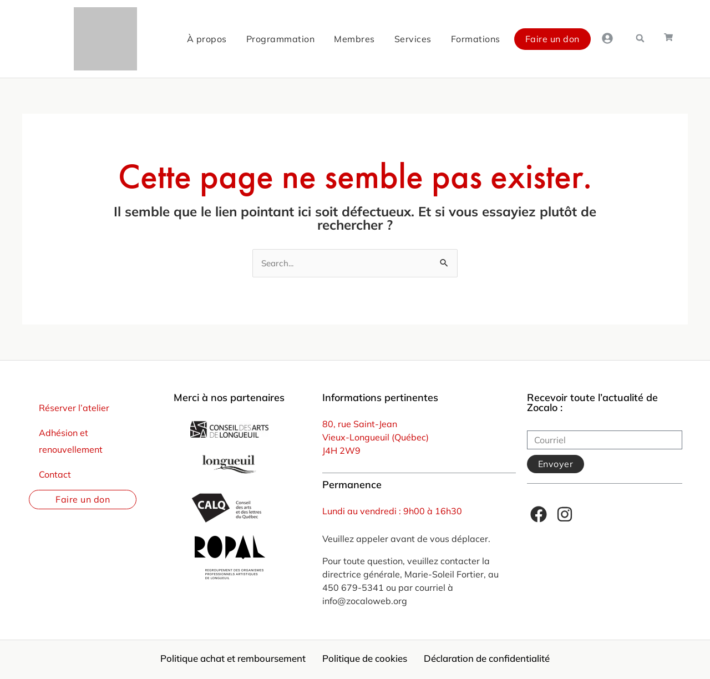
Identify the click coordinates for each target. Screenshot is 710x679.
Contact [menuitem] (55, 474)
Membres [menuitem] (304, 38)
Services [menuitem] (362, 38)
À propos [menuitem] (156, 38)
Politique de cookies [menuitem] (366, 660)
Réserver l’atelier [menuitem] (74, 408)
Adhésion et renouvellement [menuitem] (71, 441)
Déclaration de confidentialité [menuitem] (500, 660)
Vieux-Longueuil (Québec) (375, 438)
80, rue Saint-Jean (359, 424)
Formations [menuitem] (425, 38)
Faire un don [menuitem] (502, 38)
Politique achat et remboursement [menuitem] (221, 660)
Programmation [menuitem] (230, 38)
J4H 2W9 (341, 451)
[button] (639, 38)
